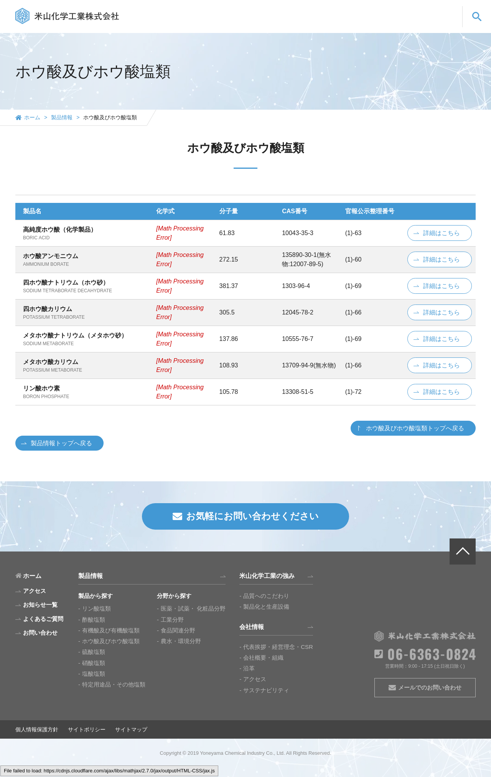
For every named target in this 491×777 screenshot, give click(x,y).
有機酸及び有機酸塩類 (111, 630)
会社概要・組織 (263, 657)
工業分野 (172, 619)
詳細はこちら (441, 233)
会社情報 (347, 24)
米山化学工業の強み (300, 24)
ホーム (32, 117)
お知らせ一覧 (40, 604)
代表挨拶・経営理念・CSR (278, 647)
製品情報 (253, 24)
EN (422, 10)
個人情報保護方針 (36, 729)
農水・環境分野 (181, 641)
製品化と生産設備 (266, 606)
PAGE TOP (463, 551)
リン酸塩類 (96, 608)
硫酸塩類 (93, 652)
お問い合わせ (435, 24)
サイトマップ (131, 729)
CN (442, 10)
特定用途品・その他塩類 (113, 684)
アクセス (254, 679)
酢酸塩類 (93, 619)
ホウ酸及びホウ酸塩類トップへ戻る (415, 428)
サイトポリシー (86, 729)
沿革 (249, 668)
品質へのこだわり (266, 596)
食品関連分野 (178, 630)
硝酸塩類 (93, 663)
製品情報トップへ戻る (61, 443)
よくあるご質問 (388, 24)
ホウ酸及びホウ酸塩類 (111, 641)
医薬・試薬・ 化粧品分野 (193, 608)
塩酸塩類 (93, 673)
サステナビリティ (266, 690)
